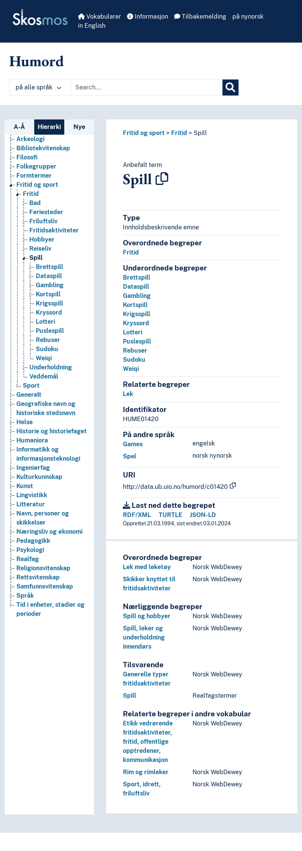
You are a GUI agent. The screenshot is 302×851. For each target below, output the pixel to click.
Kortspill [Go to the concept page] (48, 294)
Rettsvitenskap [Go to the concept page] (38, 577)
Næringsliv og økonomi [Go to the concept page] (49, 531)
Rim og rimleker (145, 772)
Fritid (179, 133)
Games (133, 444)
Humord (36, 61)
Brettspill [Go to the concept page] (49, 266)
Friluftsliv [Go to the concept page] (43, 221)
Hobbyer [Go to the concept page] (41, 239)
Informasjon (147, 16)
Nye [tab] (79, 126)
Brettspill (136, 277)
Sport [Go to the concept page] (31, 385)
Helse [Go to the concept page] (24, 422)
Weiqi (131, 368)
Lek (128, 394)
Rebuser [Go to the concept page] (48, 340)
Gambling (137, 295)
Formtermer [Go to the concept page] (34, 175)
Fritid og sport (144, 133)
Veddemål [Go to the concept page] (43, 376)
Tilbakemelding (200, 16)
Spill (200, 133)
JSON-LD (203, 515)
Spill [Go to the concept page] (36, 257)
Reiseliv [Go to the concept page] (40, 248)
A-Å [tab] (19, 126)
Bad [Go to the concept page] (35, 203)
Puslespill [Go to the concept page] (50, 330)
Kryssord (136, 323)
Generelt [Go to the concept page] (28, 394)
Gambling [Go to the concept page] (50, 285)
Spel (129, 456)
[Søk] (230, 87)
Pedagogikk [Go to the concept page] (33, 540)
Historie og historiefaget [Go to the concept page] (51, 431)
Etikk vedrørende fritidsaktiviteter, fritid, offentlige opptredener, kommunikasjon (148, 742)
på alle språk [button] (38, 87)
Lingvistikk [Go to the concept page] (31, 495)
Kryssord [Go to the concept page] (49, 312)
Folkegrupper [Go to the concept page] (36, 166)
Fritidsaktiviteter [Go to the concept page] (54, 230)
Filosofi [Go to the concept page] (27, 157)
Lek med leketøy (147, 567)
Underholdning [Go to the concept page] (50, 367)
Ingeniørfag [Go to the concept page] (33, 467)
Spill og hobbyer (146, 616)
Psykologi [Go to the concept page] (30, 550)
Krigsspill (136, 314)
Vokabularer (99, 16)
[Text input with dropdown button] (146, 87)
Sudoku (134, 359)
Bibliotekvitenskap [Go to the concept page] (43, 148)
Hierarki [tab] (49, 126)
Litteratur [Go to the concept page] (30, 504)
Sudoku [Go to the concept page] (47, 349)
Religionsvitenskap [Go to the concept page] (43, 568)
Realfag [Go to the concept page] (27, 559)
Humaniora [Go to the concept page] (32, 440)
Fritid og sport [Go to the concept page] (37, 184)
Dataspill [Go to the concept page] (49, 276)
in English (91, 25)
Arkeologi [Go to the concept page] (30, 139)
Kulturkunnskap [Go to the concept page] (39, 476)
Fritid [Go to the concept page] (31, 193)
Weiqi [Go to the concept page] (44, 358)
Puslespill (137, 341)
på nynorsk (248, 16)
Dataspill (136, 286)
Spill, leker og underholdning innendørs (144, 637)
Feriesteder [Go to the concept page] (46, 212)
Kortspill (135, 305)
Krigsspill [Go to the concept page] (49, 303)
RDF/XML (137, 515)
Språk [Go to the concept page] (25, 595)
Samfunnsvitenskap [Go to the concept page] (44, 586)
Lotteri (132, 332)
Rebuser (135, 350)
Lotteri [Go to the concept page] (45, 321)
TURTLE (170, 515)
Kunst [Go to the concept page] (24, 486)
